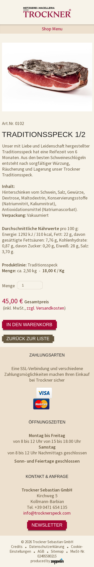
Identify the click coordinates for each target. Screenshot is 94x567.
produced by (47, 560)
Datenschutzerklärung (46, 546)
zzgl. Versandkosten (45, 308)
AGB (41, 551)
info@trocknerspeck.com (47, 513)
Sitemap (57, 551)
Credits (17, 546)
